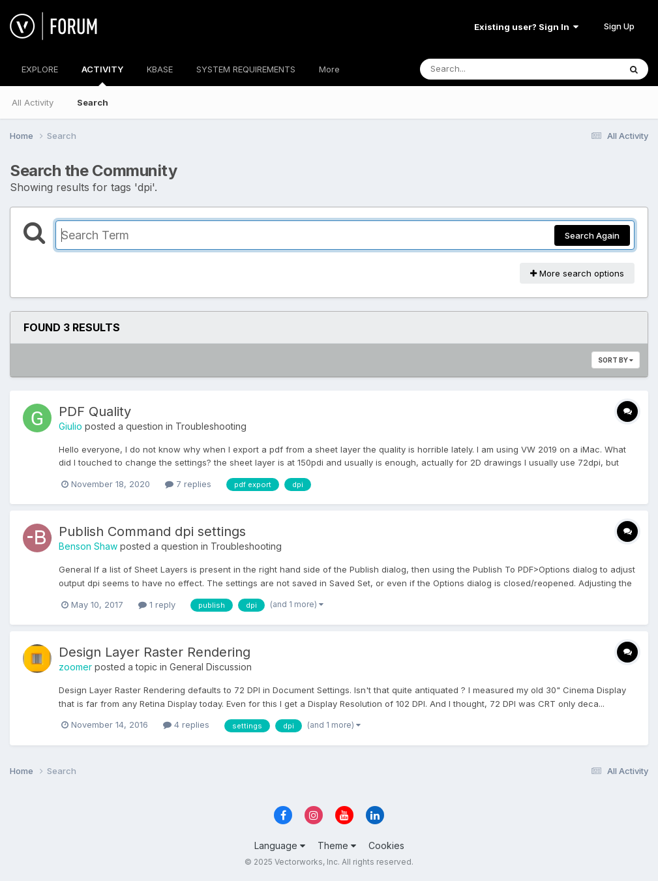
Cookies (386, 845)
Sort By (615, 360)
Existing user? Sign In (526, 27)
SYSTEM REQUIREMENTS (245, 69)
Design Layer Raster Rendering (154, 652)
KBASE (160, 69)
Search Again (592, 235)
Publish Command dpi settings (152, 531)
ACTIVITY (102, 75)
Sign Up (619, 26)
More (329, 69)
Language (279, 845)
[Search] (484, 69)
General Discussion (211, 666)
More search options (577, 273)
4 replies (186, 724)
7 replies (188, 484)
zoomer (75, 666)
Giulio (70, 426)
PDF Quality (95, 411)
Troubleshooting (211, 426)
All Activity (32, 102)
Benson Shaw (88, 546)
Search (92, 102)
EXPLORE (40, 69)
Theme (337, 845)
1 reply (156, 604)
